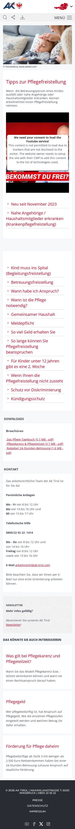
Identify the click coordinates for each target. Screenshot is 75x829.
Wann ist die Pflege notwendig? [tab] (26, 302)
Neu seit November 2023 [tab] (31, 204)
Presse (37, 800)
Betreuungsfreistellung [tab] (29, 282)
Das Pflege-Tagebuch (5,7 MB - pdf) (30, 439)
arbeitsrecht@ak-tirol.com (32, 565)
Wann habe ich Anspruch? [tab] (32, 291)
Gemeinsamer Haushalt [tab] (30, 314)
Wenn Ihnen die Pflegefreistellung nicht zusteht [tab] (34, 378)
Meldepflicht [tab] (20, 323)
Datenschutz (37, 805)
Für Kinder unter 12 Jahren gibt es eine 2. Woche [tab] (32, 363)
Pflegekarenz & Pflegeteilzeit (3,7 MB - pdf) (34, 444)
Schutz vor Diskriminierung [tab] (33, 390)
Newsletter (13, 625)
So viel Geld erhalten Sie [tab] (30, 332)
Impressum (37, 811)
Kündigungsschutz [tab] (25, 398)
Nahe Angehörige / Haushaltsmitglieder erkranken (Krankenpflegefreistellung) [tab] (34, 218)
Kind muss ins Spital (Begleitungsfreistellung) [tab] (28, 270)
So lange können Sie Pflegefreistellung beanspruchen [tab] (27, 346)
